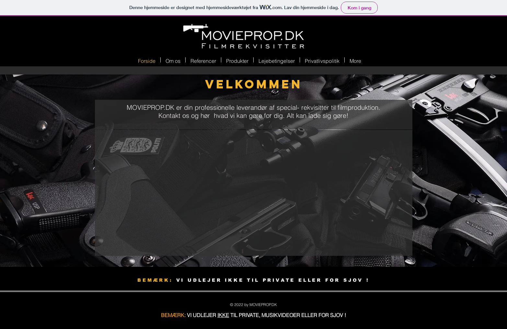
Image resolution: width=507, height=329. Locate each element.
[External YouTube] (258, 193)
